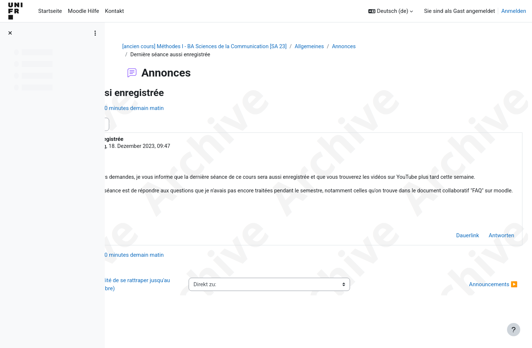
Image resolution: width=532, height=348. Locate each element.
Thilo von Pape (170, 147)
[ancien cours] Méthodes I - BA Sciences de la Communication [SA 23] (250, 46)
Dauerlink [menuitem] (451, 254)
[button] (391, 11)
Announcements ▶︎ (477, 303)
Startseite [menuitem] (50, 11)
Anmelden (513, 11)
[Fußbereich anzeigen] (513, 329)
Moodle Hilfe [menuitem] (83, 11)
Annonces (394, 46)
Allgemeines (359, 46)
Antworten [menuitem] (485, 254)
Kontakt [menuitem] (114, 11)
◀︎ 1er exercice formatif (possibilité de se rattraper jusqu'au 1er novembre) (180, 303)
